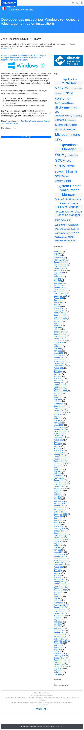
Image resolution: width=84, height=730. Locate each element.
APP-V (59, 87)
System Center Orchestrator (68, 199)
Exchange (60, 119)
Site (73, 3)
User (82, 3)
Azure (69, 87)
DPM (75, 108)
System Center (63, 180)
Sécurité (71, 171)
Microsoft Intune (67, 134)
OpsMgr (61, 155)
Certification (59, 94)
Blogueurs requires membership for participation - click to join (42, 726)
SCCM (60, 160)
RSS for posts (6, 49)
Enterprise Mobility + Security (68, 116)
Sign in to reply (26, 137)
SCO (69, 161)
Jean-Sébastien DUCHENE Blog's (31, 56)
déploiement (63, 107)
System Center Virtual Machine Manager (68, 213)
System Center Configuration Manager (68, 190)
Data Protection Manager (64, 103)
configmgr (63, 98)
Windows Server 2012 (67, 233)
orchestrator (73, 155)
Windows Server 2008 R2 (67, 229)
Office (58, 139)
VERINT (45, 705)
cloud (69, 93)
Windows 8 (73, 225)
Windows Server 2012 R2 (65, 237)
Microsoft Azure (66, 125)
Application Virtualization (70, 81)
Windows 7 (61, 224)
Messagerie (71, 120)
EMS (57, 112)
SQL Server (62, 176)
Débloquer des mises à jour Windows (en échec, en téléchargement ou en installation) (41, 21)
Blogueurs (12, 56)
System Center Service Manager (68, 205)
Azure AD (78, 88)
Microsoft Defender (65, 129)
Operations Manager (68, 147)
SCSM (71, 166)
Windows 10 (63, 220)
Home (3, 56)
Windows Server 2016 (65, 240)
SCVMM (59, 171)
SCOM (60, 166)
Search (77, 3)
